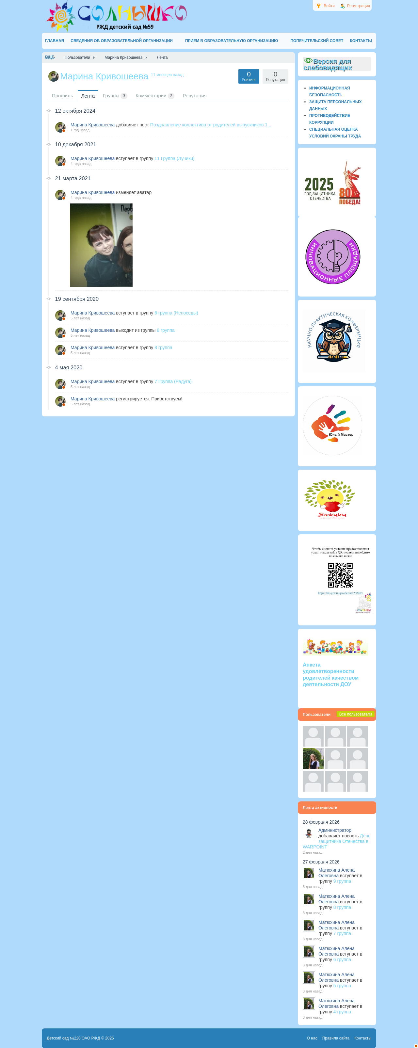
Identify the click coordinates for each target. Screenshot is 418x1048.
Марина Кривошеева (93, 124)
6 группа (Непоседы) (176, 312)
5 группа (342, 985)
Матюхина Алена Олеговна (336, 872)
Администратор (334, 830)
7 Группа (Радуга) (173, 381)
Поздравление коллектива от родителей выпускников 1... (210, 124)
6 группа (342, 959)
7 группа (342, 933)
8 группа (165, 330)
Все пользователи (355, 714)
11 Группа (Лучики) (174, 158)
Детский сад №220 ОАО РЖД (73, 1038)
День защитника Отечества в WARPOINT (336, 841)
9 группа (342, 881)
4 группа (342, 1011)
